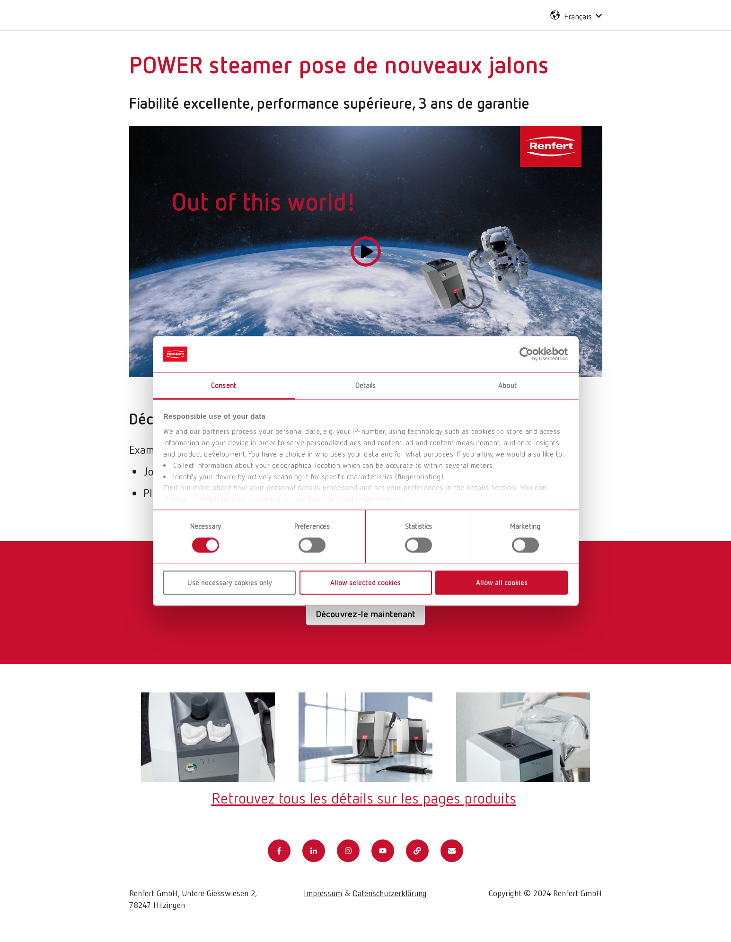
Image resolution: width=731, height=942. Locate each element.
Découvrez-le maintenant (365, 614)
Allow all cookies (502, 582)
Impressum (323, 893)
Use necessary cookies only (229, 582)
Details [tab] (365, 385)
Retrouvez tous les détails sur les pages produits (363, 797)
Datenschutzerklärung (389, 893)
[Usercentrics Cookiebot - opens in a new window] (526, 354)
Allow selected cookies (365, 582)
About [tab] (507, 385)
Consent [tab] (223, 385)
